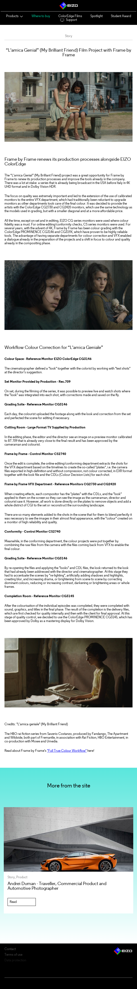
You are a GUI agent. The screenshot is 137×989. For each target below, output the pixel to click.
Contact (10, 949)
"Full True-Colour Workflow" (67, 751)
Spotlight (96, 16)
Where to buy (41, 16)
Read (13, 902)
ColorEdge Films (70, 16)
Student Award (121, 16)
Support (68, 20)
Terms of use (13, 955)
